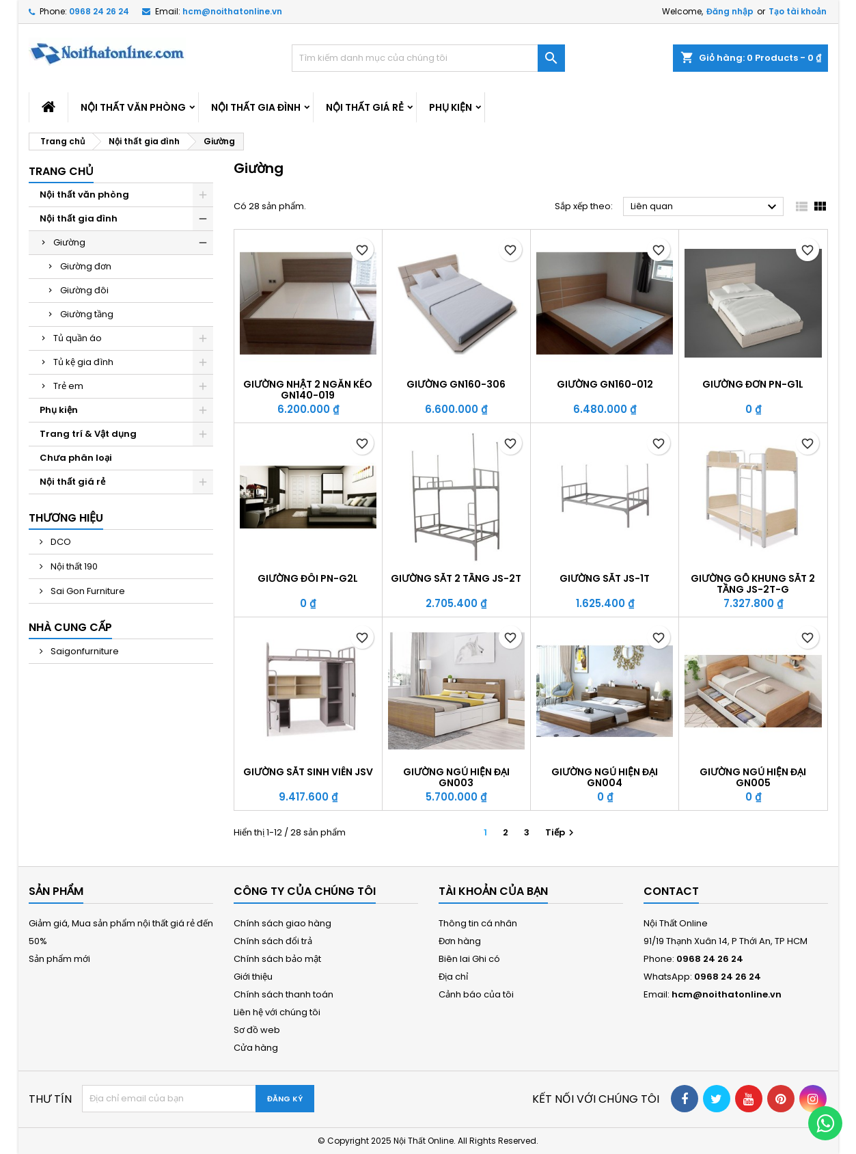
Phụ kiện (450, 107)
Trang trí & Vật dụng (88, 433)
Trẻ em (68, 385)
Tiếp (561, 832)
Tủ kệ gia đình (83, 361)
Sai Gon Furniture (87, 591)
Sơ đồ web (257, 1029)
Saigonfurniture (84, 651)
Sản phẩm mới (59, 958)
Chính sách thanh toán (283, 994)
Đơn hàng (460, 941)
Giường (69, 242)
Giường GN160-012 (605, 384)
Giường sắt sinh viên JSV (308, 772)
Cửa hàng (256, 1047)
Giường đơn (85, 266)
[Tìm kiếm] (428, 58)
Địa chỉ (453, 976)
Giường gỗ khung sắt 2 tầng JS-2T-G (753, 584)
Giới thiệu (253, 976)
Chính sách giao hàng (282, 923)
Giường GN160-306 (456, 384)
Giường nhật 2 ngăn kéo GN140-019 (307, 389)
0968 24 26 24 (99, 11)
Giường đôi (84, 290)
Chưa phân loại (76, 457)
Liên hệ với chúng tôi (277, 1012)
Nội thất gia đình (256, 107)
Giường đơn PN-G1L (752, 384)
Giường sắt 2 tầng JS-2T (456, 578)
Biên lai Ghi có (469, 958)
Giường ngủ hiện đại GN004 (604, 777)
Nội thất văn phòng (133, 107)
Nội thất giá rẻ (365, 107)
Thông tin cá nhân (478, 923)
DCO (60, 541)
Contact (671, 891)
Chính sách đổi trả (273, 941)
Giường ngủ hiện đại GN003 (456, 777)
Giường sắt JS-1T (605, 578)
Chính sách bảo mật (277, 958)
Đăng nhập (730, 11)
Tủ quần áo (77, 338)
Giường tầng (86, 314)
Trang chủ (61, 171)
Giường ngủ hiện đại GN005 (753, 777)
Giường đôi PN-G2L (308, 578)
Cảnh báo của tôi (476, 994)
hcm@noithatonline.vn (232, 11)
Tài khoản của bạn (493, 891)
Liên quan (705, 207)
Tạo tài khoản (798, 11)
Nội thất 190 (73, 566)
